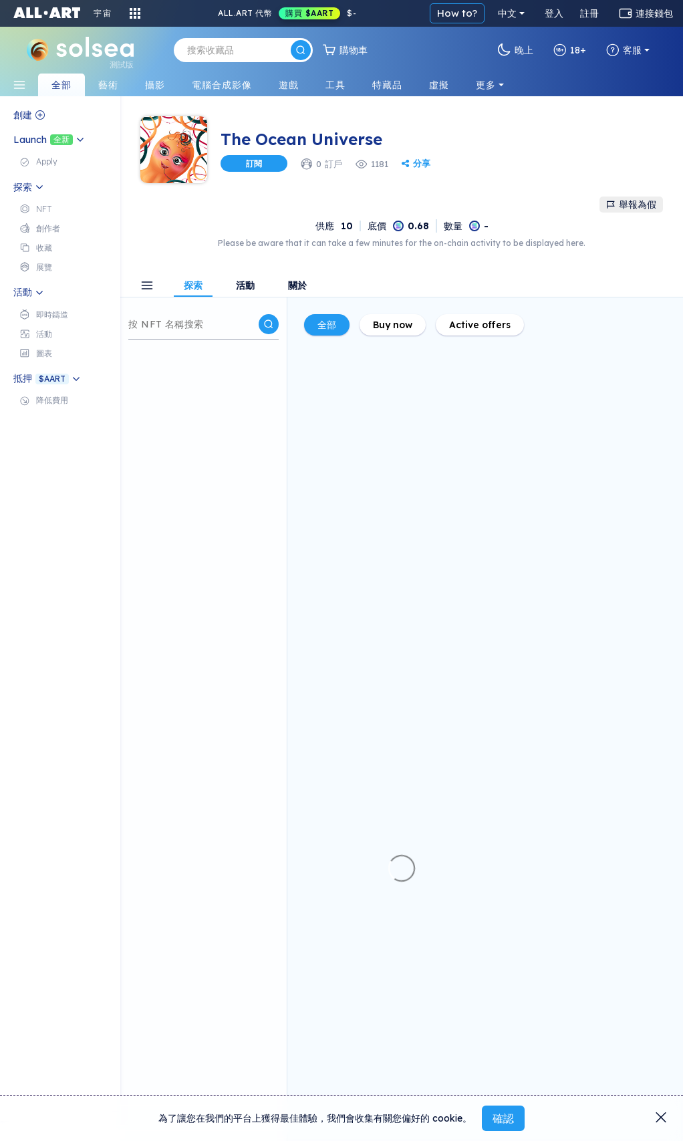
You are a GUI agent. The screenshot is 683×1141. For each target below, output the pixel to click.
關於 (297, 286)
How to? (457, 13)
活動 (245, 286)
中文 (507, 13)
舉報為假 (631, 205)
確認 (503, 1118)
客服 (624, 50)
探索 (193, 286)
